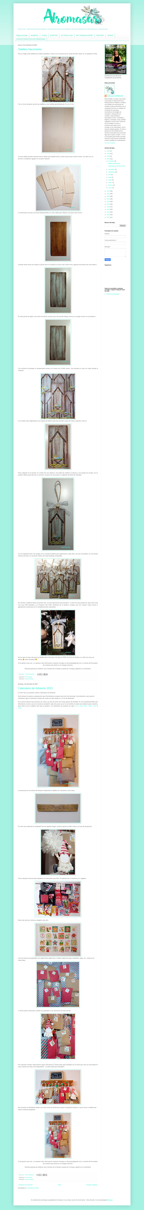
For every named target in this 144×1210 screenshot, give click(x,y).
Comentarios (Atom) (33, 1188)
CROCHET (100, 35)
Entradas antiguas (91, 1185)
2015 (108, 209)
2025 (108, 153)
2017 (76, 706)
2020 (108, 196)
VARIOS (110, 35)
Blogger (110, 1200)
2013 (108, 214)
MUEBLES (34, 35)
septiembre (111, 172)
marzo (110, 182)
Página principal (21, 35)
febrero (110, 185)
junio (110, 177)
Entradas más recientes (26, 1185)
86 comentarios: (29, 1174)
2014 (108, 212)
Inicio (59, 1185)
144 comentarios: (30, 674)
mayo (110, 180)
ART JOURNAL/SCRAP (84, 35)
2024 (108, 156)
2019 (85, 706)
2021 (108, 193)
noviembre (111, 169)
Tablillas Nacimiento (30, 49)
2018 (81, 706)
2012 (108, 217)
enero (110, 188)
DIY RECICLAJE (67, 35)
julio (109, 174)
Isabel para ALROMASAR (115, 96)
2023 (108, 159)
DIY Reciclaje (28, 677)
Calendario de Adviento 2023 (35, 688)
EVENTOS (54, 35)
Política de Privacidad (112, 294)
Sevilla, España (29, 678)
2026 (108, 151)
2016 (108, 207)
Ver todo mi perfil (110, 143)
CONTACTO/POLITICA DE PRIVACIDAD (30, 39)
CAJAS (44, 35)
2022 (108, 191)
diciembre (111, 161)
